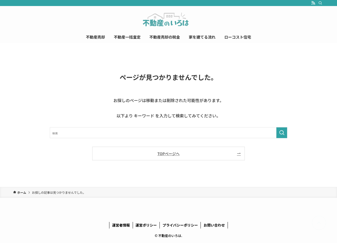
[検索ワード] (168, 132)
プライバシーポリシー (180, 225)
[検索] (320, 3)
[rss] (313, 3)
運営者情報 (121, 225)
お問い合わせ (214, 225)
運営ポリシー (146, 225)
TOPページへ (168, 153)
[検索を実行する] (281, 132)
